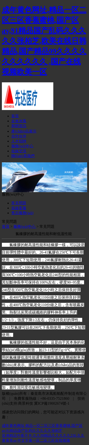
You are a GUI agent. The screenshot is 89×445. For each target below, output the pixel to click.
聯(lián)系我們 (23, 156)
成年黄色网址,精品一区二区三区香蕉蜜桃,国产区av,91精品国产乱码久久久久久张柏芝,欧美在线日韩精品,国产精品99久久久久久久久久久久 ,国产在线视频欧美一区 (44, 41)
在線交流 (18, 151)
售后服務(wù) (22, 213)
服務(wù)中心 (22, 146)
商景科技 (25, 403)
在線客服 (18, 208)
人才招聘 (18, 141)
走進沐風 (18, 121)
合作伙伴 (18, 136)
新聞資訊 (18, 126)
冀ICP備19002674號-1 (51, 403)
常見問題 (18, 203)
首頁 (15, 116)
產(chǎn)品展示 (23, 131)
